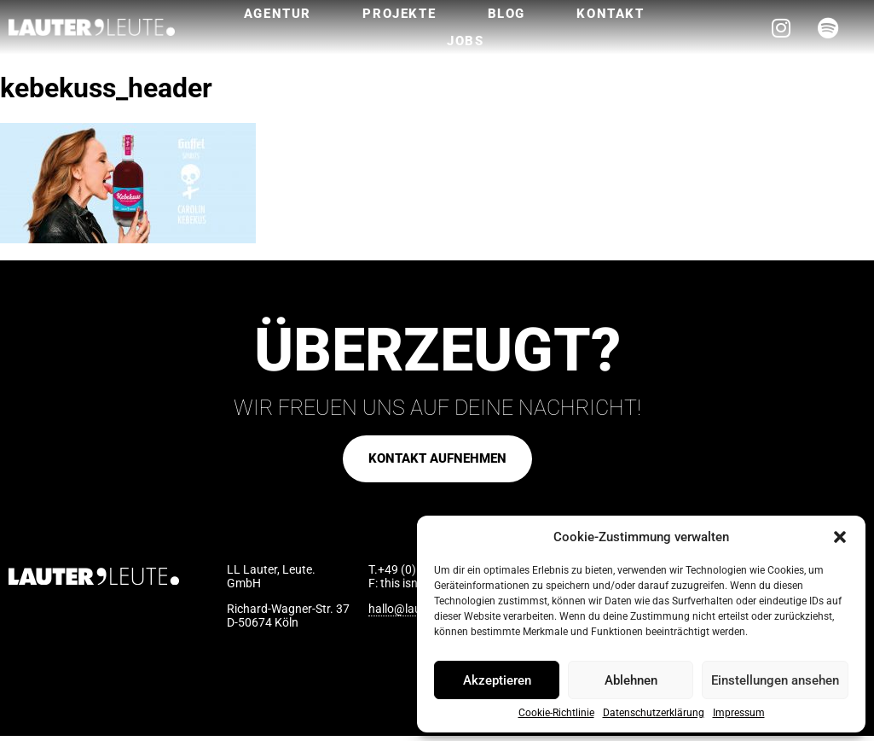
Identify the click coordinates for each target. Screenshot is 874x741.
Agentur (277, 13)
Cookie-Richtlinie (556, 713)
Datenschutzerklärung (653, 713)
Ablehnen (631, 680)
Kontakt (610, 13)
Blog (506, 13)
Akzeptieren (497, 680)
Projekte (399, 13)
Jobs (465, 41)
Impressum (739, 713)
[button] (839, 537)
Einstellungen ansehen (775, 680)
